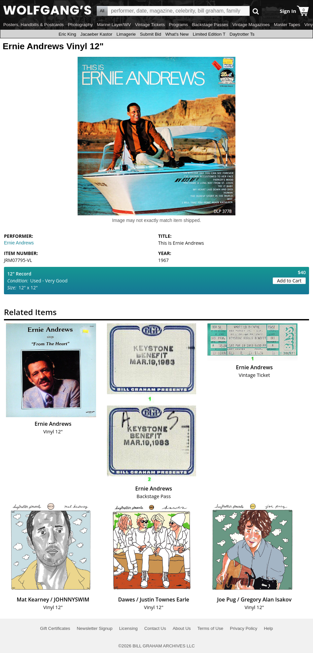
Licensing (128, 628)
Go (256, 11)
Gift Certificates (55, 628)
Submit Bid (150, 34)
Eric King (67, 34)
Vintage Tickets (150, 24)
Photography (80, 24)
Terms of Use (210, 628)
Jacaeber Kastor (96, 34)
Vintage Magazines (251, 24)
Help (268, 628)
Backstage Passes (210, 24)
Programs (178, 24)
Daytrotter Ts (241, 34)
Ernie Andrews (19, 242)
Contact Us (155, 628)
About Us (182, 628)
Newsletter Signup (94, 628)
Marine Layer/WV (114, 24)
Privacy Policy (243, 628)
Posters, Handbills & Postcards (33, 24)
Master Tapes (287, 24)
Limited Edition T (209, 34)
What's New (177, 34)
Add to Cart (289, 280)
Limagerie (126, 34)
